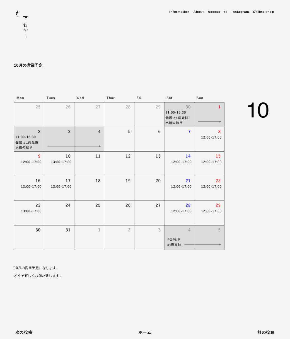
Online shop (263, 11)
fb (226, 11)
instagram (240, 11)
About (199, 11)
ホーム (145, 332)
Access (214, 11)
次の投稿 (24, 332)
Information (179, 11)
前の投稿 (266, 332)
